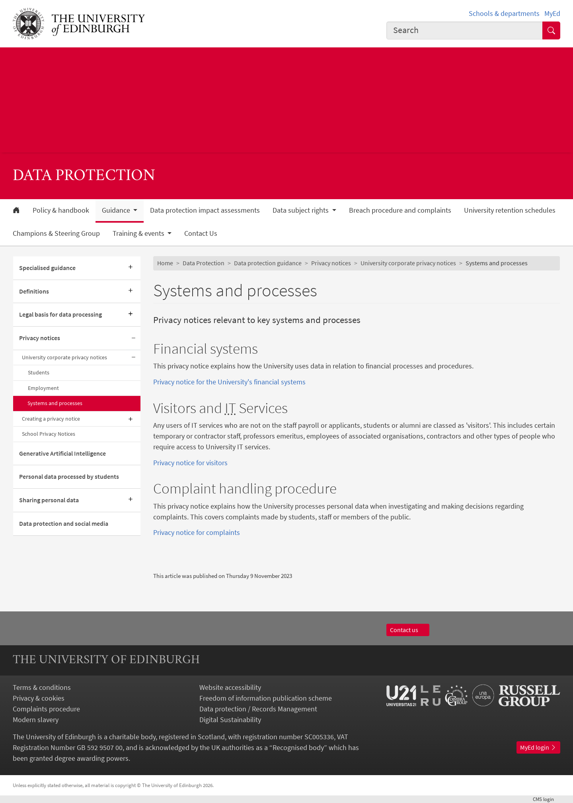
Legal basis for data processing (60, 314)
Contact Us (200, 233)
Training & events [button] (139, 233)
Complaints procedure (46, 708)
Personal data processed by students (69, 476)
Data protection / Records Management (258, 708)
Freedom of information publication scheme (265, 698)
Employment (43, 388)
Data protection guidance (268, 263)
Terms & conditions (42, 687)
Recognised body (298, 747)
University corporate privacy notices (64, 357)
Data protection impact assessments (205, 210)
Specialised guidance (47, 268)
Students (38, 372)
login (546, 799)
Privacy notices (39, 338)
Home (165, 263)
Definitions (34, 291)
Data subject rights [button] (301, 210)
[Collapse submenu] (133, 338)
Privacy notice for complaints (196, 532)
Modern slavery (35, 719)
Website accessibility (230, 687)
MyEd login (538, 747)
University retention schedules (509, 210)
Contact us (408, 630)
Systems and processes (54, 403)
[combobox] (464, 30)
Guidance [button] (117, 210)
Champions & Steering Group (56, 233)
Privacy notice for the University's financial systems (229, 381)
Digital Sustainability (230, 719)
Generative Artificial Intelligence (62, 453)
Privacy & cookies (38, 698)
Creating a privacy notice (51, 418)
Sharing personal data (49, 500)
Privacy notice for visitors (190, 462)
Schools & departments (504, 13)
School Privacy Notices (49, 433)
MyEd (552, 13)
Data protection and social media (63, 523)
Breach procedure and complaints (400, 210)
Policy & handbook (61, 210)
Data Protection (203, 263)
